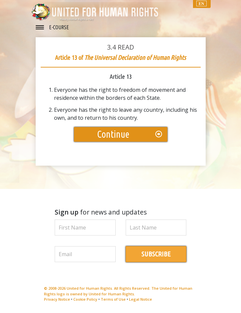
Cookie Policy (85, 299)
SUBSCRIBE (156, 254)
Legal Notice (140, 299)
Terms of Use (113, 299)
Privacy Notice (57, 299)
